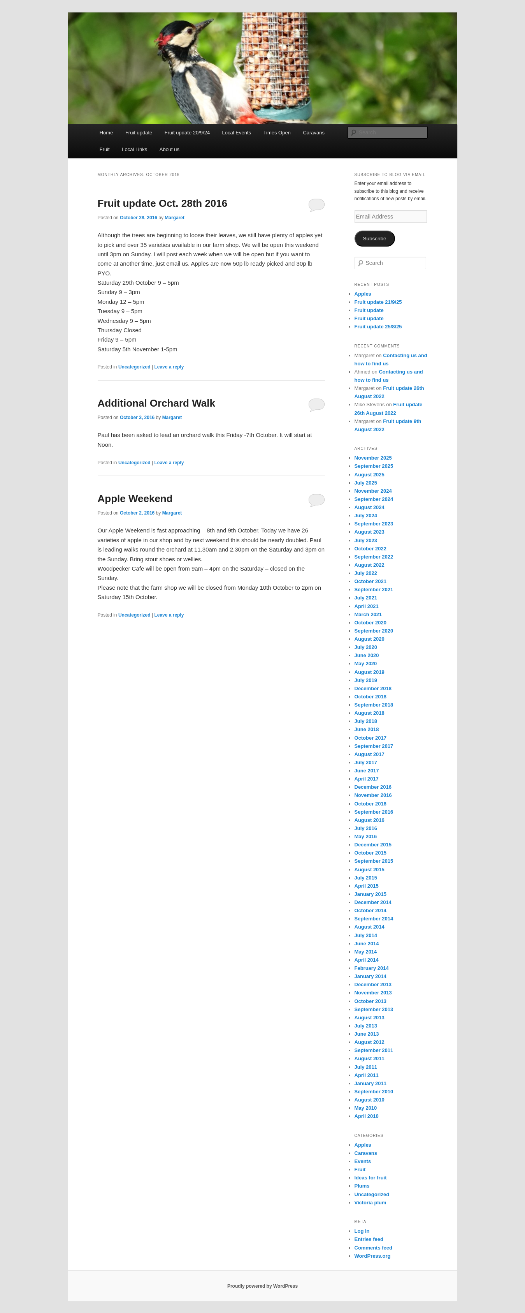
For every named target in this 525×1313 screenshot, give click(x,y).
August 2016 (370, 820)
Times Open (277, 133)
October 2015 (370, 853)
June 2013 (367, 1034)
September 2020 (374, 631)
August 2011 (370, 1058)
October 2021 (370, 581)
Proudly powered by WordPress (262, 1286)
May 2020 (366, 663)
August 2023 (370, 532)
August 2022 (370, 565)
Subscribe (374, 238)
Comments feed (374, 1248)
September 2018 (374, 705)
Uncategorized (134, 367)
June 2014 (367, 943)
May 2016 (366, 836)
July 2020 (366, 647)
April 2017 (367, 779)
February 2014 (372, 968)
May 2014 (366, 952)
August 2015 (370, 869)
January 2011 (370, 1083)
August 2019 (370, 672)
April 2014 (367, 960)
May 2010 (366, 1108)
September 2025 (374, 466)
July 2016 (366, 828)
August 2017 (370, 754)
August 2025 (370, 475)
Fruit (105, 149)
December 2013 (373, 984)
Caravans (314, 133)
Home (106, 133)
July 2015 (366, 878)
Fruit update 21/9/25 (378, 302)
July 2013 (366, 1026)
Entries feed (369, 1239)
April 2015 (367, 886)
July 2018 (366, 721)
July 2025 (366, 483)
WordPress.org (373, 1256)
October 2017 (370, 738)
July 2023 (366, 540)
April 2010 (367, 1116)
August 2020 (370, 639)
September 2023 (374, 524)
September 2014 (374, 919)
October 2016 (370, 804)
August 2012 (370, 1042)
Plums (362, 1186)
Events (363, 1161)
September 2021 (374, 589)
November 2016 (373, 795)
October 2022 (370, 549)
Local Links (134, 149)
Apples (363, 294)
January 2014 (370, 976)
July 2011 (366, 1067)
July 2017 (366, 762)
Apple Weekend (135, 498)
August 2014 (370, 927)
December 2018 (373, 688)
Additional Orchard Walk (156, 403)
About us (169, 149)
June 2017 (367, 771)
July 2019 (366, 680)
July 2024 (366, 515)
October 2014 (370, 910)
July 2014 (366, 935)
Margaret (174, 217)
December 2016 (373, 787)
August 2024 (370, 507)
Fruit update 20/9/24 (187, 133)
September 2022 (374, 557)
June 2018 (367, 729)
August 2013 (370, 1017)
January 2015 (370, 894)
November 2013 (373, 993)
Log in (362, 1231)
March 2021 (368, 614)
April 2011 (367, 1075)
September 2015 (374, 861)
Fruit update (138, 133)
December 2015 (373, 845)
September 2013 (374, 1009)
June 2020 (367, 655)
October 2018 (370, 697)
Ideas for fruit (371, 1178)
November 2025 (373, 458)
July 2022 (366, 573)
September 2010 (374, 1091)
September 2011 (374, 1050)
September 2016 (374, 812)
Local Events (236, 133)
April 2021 (367, 606)
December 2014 (373, 902)
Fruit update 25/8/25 (378, 327)
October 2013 (370, 1001)
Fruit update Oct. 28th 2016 (163, 203)
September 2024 (374, 499)
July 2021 (366, 598)
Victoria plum (370, 1202)
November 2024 (373, 491)
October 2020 (370, 623)
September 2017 (374, 746)
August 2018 (370, 713)
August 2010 (370, 1100)
